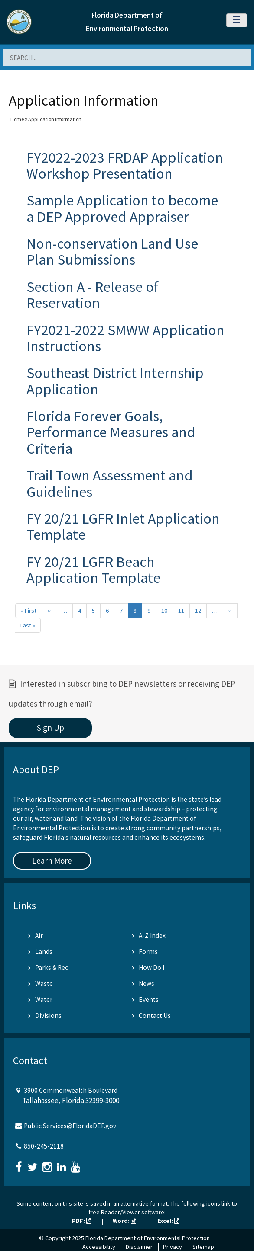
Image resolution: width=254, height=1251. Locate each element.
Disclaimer (139, 1247)
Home (17, 119)
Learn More (52, 860)
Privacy (172, 1247)
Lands (40, 951)
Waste (40, 983)
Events (145, 999)
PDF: (81, 1221)
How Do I (148, 967)
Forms (145, 951)
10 (164, 610)
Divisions (45, 1015)
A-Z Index (149, 935)
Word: (124, 1221)
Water (40, 999)
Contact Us (151, 1015)
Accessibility (98, 1247)
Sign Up (50, 728)
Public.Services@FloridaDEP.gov (70, 1126)
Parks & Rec (48, 967)
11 (181, 610)
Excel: (168, 1221)
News (143, 983)
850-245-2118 (44, 1146)
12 (198, 610)
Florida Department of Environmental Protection (147, 1238)
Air (35, 935)
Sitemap (203, 1247)
